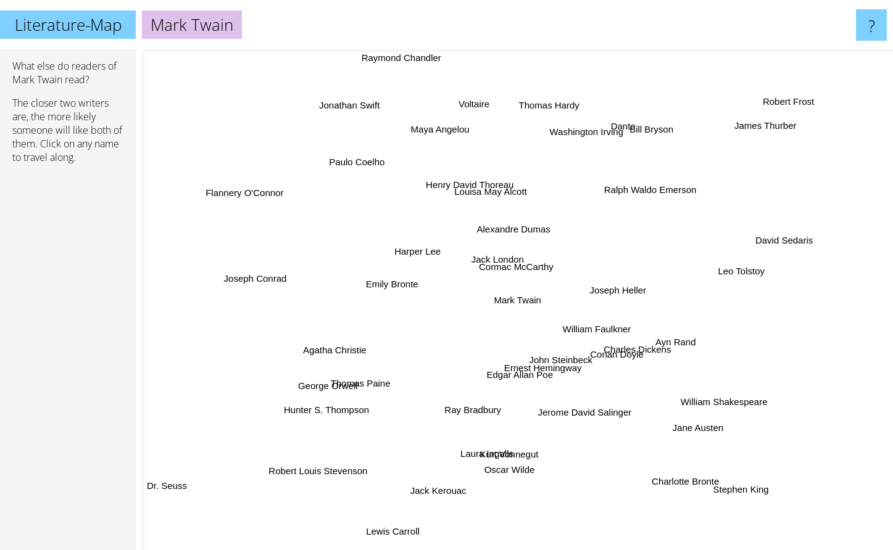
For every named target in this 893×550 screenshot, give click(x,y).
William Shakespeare (747, 328)
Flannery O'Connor (258, 190)
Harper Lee (439, 218)
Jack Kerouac (460, 502)
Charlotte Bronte (674, 485)
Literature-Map (68, 25)
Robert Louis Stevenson (347, 466)
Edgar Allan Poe (514, 371)
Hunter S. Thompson (284, 369)
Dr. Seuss (167, 485)
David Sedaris (777, 215)
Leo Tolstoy (740, 264)
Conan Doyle (609, 356)
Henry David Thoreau (471, 189)
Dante (612, 179)
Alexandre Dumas (484, 237)
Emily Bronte (365, 287)
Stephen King (743, 478)
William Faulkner (613, 346)
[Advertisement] (68, 362)
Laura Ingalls (471, 421)
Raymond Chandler (433, 57)
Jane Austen (639, 439)
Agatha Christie (333, 363)
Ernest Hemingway (578, 370)
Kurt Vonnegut (471, 445)
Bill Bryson (620, 107)
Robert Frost (766, 111)
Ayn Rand (703, 343)
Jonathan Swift (359, 109)
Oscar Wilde (503, 463)
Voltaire (508, 110)
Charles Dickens (657, 323)
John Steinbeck (509, 358)
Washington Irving (578, 146)
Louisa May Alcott (496, 218)
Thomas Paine (413, 383)
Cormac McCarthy (506, 263)
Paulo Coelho (356, 159)
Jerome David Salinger (626, 412)
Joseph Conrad (270, 297)
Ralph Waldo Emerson (638, 226)
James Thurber (738, 165)
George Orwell (309, 290)
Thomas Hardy (544, 90)
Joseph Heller (642, 314)
